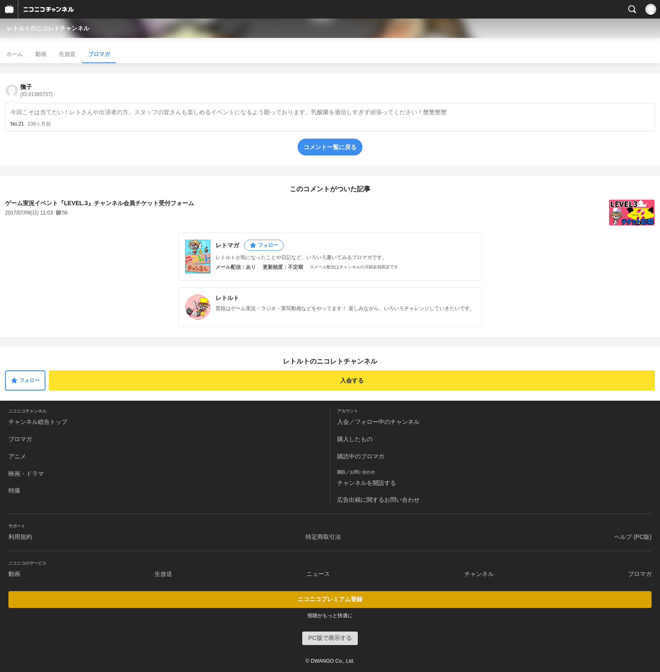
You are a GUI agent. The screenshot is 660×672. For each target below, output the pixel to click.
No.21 (17, 123)
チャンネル (479, 573)
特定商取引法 (323, 536)
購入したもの (355, 439)
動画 (40, 54)
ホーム (14, 54)
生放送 (67, 54)
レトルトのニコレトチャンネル (48, 28)
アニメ (17, 456)
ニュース (318, 573)
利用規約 (20, 536)
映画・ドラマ (26, 473)
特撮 (14, 490)
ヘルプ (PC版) (633, 536)
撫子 (36, 90)
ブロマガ (99, 54)
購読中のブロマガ (360, 456)
